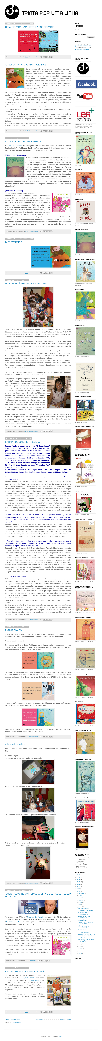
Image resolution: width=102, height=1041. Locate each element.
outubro (81, 897)
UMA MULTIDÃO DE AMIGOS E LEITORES (26, 283)
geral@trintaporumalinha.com (83, 46)
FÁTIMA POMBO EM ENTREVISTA (22, 442)
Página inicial (39, 1019)
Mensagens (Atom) (17, 1022)
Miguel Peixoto (28, 978)
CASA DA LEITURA (14, 146)
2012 (78, 882)
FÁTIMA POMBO (13, 630)
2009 (78, 889)
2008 (78, 891)
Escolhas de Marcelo (35, 917)
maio (80, 944)
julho (80, 904)
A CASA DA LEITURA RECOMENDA (23, 141)
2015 (78, 875)
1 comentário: (32, 960)
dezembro (81, 893)
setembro (81, 900)
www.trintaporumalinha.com (82, 49)
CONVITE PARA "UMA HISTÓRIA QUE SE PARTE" (30, 27)
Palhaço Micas (33, 980)
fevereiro (81, 951)
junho (80, 907)
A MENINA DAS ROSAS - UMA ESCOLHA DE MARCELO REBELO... (86, 936)
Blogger (60, 1036)
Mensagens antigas (65, 1019)
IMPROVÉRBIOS (13, 242)
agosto (80, 902)
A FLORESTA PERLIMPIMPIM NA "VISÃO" (26, 971)
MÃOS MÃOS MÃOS (15, 744)
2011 (78, 884)
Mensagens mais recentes (13, 1019)
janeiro (80, 953)
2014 (78, 877)
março (80, 948)
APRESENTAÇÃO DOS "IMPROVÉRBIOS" (26, 64)
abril (80, 946)
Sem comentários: (33, 56)
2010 (78, 886)
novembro (81, 895)
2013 (78, 879)
